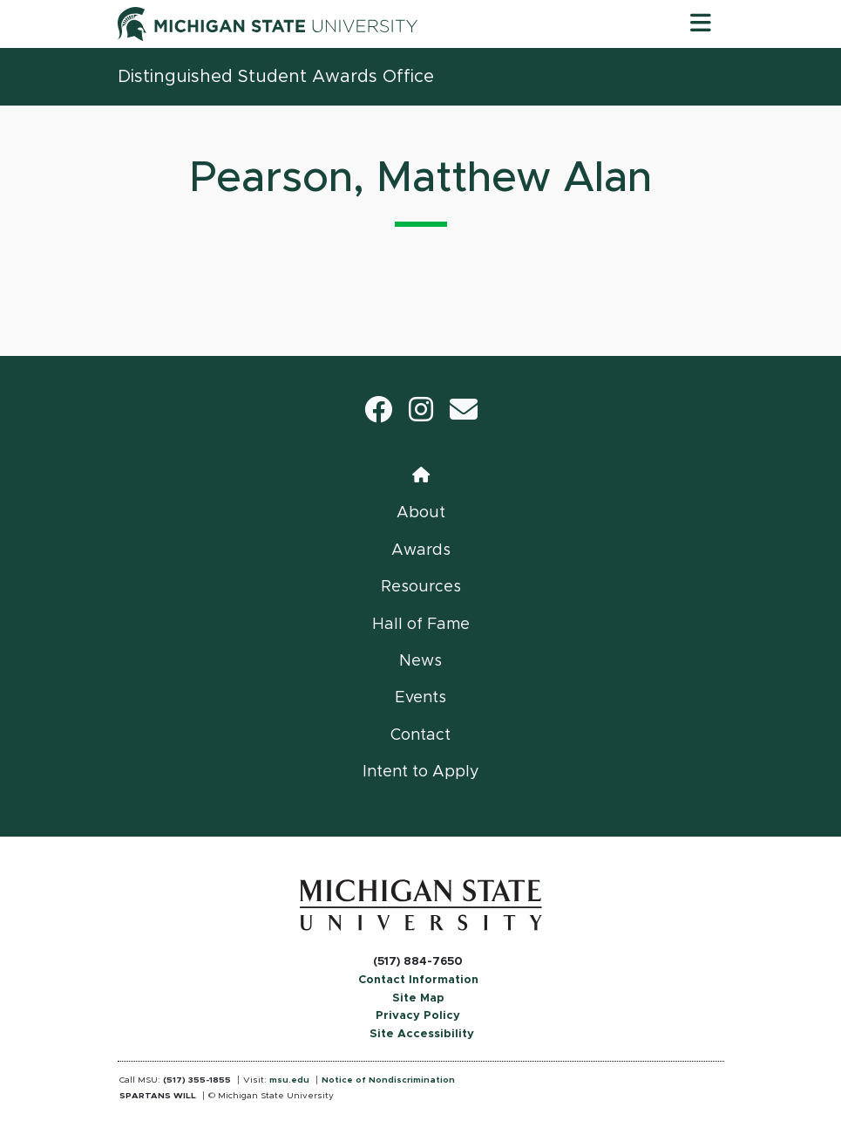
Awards (421, 550)
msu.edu (289, 1080)
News (420, 661)
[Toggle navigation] (700, 23)
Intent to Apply (421, 772)
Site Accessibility (422, 1034)
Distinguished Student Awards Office (276, 76)
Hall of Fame (421, 624)
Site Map (418, 998)
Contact (420, 735)
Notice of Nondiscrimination (388, 1080)
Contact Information (418, 980)
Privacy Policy (418, 1016)
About (421, 513)
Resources (421, 587)
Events (420, 698)
